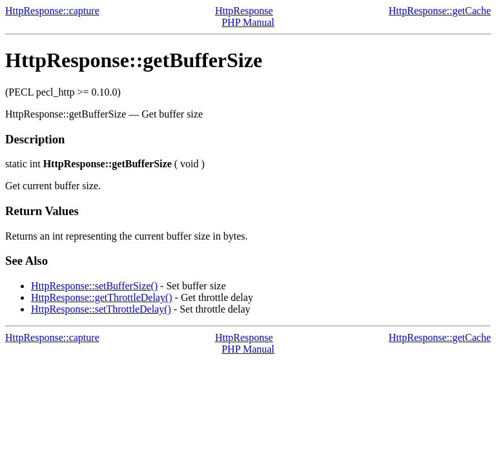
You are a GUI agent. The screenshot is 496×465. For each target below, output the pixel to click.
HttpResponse (244, 10)
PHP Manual (248, 22)
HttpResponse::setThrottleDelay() (101, 309)
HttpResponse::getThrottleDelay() (101, 297)
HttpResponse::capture (52, 10)
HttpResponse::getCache (440, 10)
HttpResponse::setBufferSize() (94, 285)
